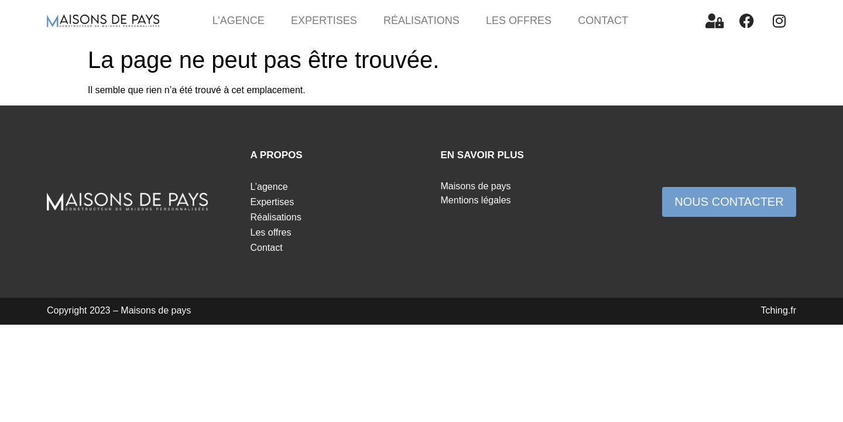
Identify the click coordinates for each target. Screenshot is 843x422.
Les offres (518, 20)
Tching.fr (778, 310)
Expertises (324, 20)
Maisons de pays (476, 186)
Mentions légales (476, 200)
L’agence (239, 20)
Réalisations (421, 20)
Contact (603, 20)
